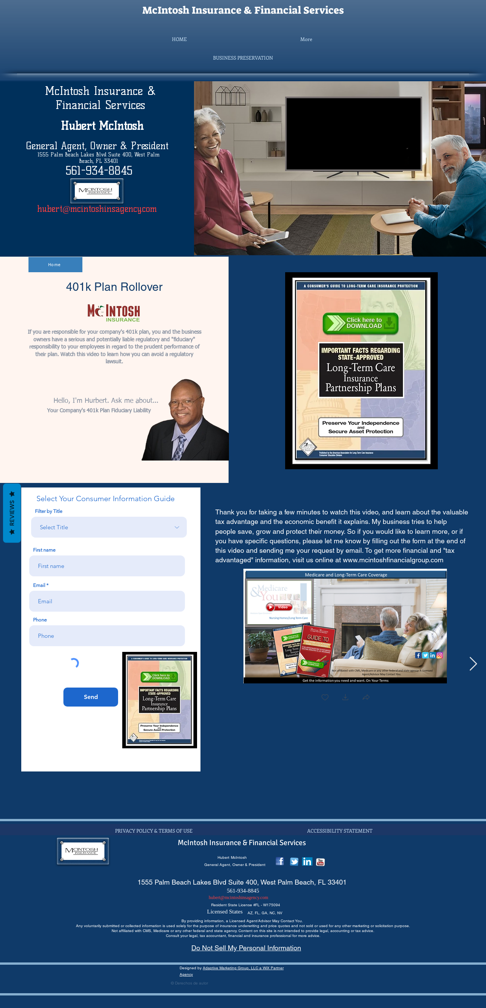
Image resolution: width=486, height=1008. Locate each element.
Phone (40, 619)
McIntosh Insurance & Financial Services (243, 10)
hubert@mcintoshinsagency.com (97, 208)
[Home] (55, 264)
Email (39, 585)
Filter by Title (48, 511)
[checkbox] (325, 698)
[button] (243, 57)
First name (44, 549)
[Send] (90, 697)
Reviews (12, 512)
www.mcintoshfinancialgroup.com (393, 560)
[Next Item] (473, 664)
